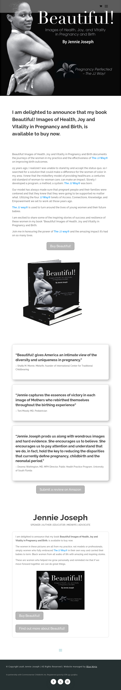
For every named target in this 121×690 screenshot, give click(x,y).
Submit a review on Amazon (60, 489)
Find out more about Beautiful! (42, 628)
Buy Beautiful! (60, 246)
